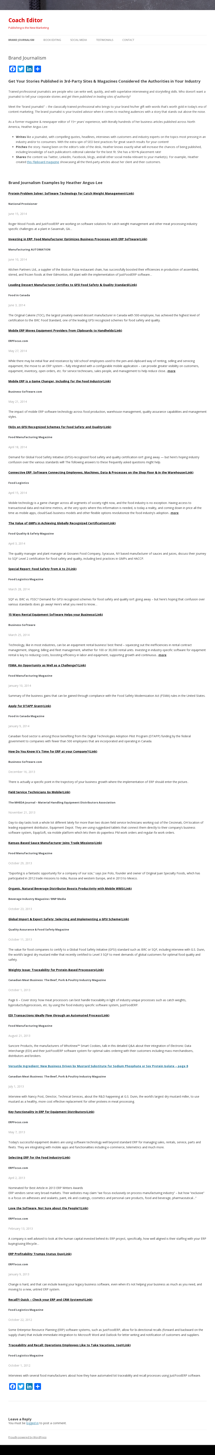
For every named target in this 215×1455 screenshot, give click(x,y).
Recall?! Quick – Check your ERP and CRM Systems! (50, 1300)
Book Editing (52, 40)
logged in (32, 1423)
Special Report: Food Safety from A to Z (42, 569)
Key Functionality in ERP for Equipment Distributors (51, 1112)
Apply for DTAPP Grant (29, 706)
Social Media (78, 40)
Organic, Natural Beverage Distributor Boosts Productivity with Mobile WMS (70, 888)
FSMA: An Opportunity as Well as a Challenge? (47, 665)
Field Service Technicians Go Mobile (39, 792)
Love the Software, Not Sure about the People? (48, 1208)
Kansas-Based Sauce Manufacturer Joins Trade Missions (55, 843)
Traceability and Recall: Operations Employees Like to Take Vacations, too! (69, 1345)
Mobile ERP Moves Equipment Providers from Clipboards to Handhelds (65, 330)
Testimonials (104, 40)
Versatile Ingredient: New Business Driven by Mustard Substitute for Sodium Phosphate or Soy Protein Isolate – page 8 (98, 1066)
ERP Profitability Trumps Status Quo (40, 1254)
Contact (128, 40)
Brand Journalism (21, 40)
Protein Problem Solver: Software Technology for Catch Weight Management (71, 193)
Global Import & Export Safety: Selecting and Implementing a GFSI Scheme (68, 919)
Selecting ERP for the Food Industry (39, 1157)
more (171, 371)
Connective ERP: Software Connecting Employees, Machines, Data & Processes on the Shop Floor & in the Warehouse (100, 472)
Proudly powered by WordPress (27, 1437)
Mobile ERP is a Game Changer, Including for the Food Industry (59, 381)
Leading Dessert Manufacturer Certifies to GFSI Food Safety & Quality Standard (72, 285)
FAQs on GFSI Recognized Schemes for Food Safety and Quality (59, 427)
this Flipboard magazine (43, 162)
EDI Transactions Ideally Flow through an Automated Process (58, 1015)
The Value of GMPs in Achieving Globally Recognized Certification (62, 523)
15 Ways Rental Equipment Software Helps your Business (55, 615)
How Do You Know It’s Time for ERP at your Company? (52, 751)
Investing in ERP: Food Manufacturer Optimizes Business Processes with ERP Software (77, 239)
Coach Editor (25, 20)
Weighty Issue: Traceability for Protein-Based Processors (56, 970)
